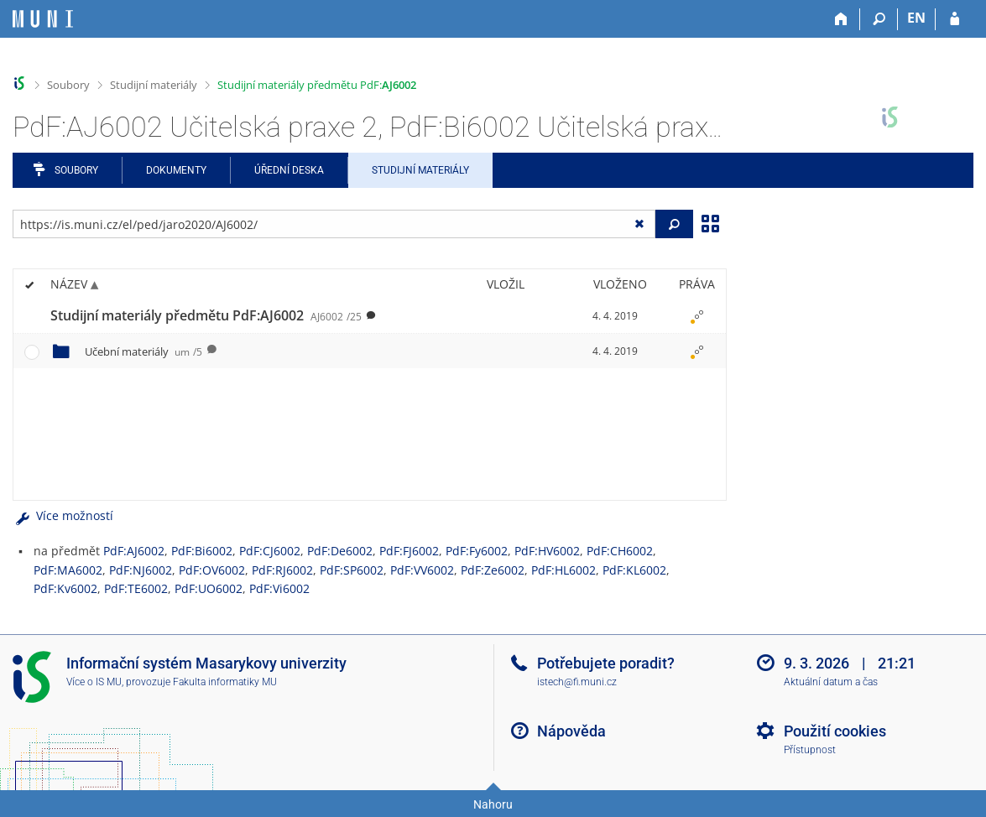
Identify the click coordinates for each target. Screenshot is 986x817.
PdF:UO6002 (209, 588)
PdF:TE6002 (136, 588)
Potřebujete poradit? (606, 663)
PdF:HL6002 (563, 570)
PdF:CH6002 (620, 551)
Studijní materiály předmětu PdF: (316, 84)
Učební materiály (143, 351)
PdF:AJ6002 (133, 551)
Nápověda (571, 731)
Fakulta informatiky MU (225, 682)
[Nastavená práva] (696, 316)
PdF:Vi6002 (279, 588)
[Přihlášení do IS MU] (954, 19)
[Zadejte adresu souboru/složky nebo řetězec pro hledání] (334, 224)
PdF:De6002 (340, 551)
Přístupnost (810, 750)
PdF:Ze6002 (492, 570)
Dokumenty (176, 170)
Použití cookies (835, 731)
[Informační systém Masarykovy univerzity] (43, 19)
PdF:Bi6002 (201, 551)
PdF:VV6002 (422, 570)
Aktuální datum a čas (831, 682)
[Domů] (841, 19)
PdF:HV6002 (547, 551)
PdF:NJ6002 (140, 570)
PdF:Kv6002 (65, 588)
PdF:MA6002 (68, 570)
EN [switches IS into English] (916, 17)
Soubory (68, 84)
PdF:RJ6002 (282, 570)
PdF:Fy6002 (477, 551)
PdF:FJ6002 (409, 551)
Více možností (63, 515)
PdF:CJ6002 (269, 551)
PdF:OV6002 (212, 570)
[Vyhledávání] (879, 19)
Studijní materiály (153, 84)
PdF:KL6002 (634, 570)
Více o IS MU (94, 682)
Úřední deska (289, 170)
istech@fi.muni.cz (577, 682)
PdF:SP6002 (351, 570)
